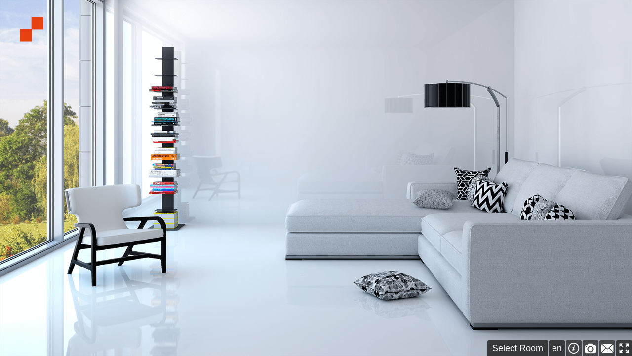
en (557, 348)
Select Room (517, 348)
